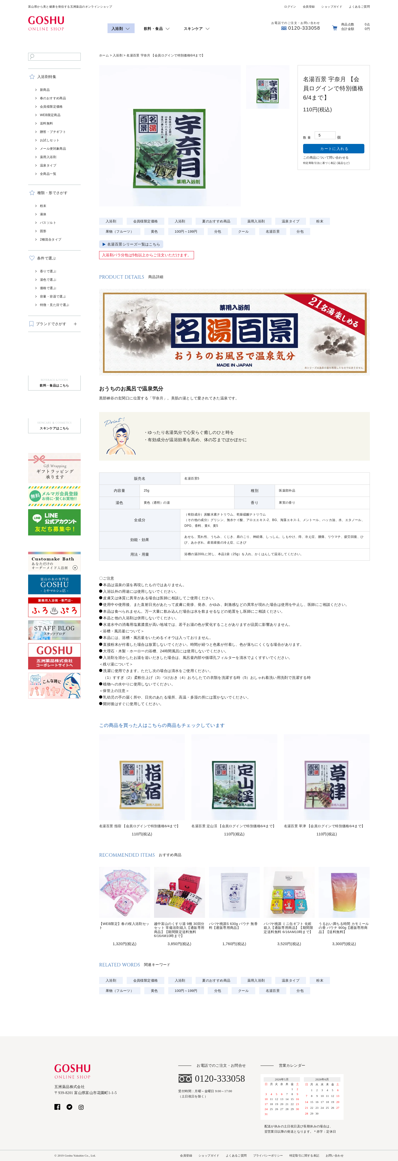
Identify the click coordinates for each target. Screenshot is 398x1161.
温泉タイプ (48, 165)
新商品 (45, 90)
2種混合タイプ (50, 239)
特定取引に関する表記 (304, 1155)
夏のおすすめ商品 (216, 221)
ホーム (104, 55)
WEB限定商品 (50, 115)
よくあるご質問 (359, 6)
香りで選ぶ (48, 271)
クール (243, 231)
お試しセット (49, 140)
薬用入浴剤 (48, 157)
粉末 (43, 206)
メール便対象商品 (53, 148)
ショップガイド (331, 6)
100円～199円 (186, 231)
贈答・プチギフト (53, 132)
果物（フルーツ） (120, 231)
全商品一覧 (48, 174)
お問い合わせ (335, 1155)
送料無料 (46, 123)
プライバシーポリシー (268, 1155)
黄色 (154, 231)
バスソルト (48, 223)
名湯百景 (273, 231)
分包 (217, 231)
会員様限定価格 (51, 106)
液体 (43, 214)
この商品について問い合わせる (326, 157)
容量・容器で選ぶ (53, 296)
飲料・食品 (153, 29)
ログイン (290, 6)
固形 (43, 231)
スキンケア (193, 29)
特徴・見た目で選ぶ (54, 305)
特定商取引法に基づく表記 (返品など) (326, 163)
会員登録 (309, 6)
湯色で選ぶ (48, 280)
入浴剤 (117, 29)
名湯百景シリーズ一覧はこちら (133, 244)
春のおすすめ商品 (53, 98)
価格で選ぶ (48, 288)
